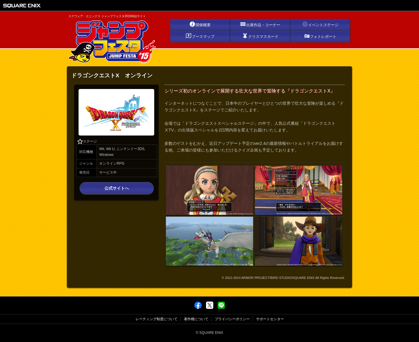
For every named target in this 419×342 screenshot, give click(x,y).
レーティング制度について (156, 319)
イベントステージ (320, 24)
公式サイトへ (116, 188)
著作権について (196, 319)
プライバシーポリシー (232, 319)
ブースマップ (200, 36)
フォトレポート (320, 36)
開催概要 (200, 24)
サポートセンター (270, 319)
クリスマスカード (260, 36)
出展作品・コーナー (260, 24)
